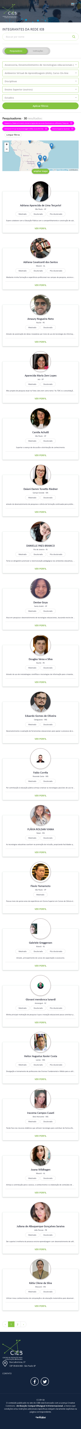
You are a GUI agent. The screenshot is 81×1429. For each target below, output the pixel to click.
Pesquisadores (16, 51)
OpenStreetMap (62, 170)
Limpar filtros (13, 134)
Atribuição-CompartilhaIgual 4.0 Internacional (40, 1406)
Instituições (38, 51)
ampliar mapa (40, 171)
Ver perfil (41, 228)
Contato (7, 1373)
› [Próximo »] (23, 1324)
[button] (40, 64)
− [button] (7, 149)
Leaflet (50, 170)
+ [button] (7, 144)
